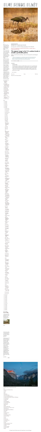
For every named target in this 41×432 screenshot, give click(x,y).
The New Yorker (6, 427)
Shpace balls (6, 237)
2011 (5, 305)
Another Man (6, 224)
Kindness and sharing (6, 222)
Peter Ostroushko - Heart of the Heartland (7, 263)
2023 (5, 105)
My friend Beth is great (7, 163)
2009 (5, 308)
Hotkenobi (6, 277)
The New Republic (6, 426)
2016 (5, 299)
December (6, 108)
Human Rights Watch (7, 402)
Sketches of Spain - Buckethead (7, 135)
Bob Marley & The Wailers (7, 287)
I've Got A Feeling (6, 275)
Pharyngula (5, 410)
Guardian (5, 400)
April (6, 118)
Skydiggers (6, 120)
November (6, 109)
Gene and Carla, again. (7, 267)
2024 (5, 103)
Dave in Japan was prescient (7, 209)
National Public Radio (7, 406)
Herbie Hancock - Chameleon (7, 197)
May (5, 117)
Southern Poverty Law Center (8, 423)
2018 (5, 297)
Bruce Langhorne (6, 139)
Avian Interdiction (7, 175)
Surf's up (6, 223)
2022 (5, 106)
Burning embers (6, 89)
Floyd (5, 258)
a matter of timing (6, 86)
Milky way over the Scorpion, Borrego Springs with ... (7, 132)
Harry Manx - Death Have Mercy (7, 214)
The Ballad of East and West (7, 273)
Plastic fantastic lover (6, 95)
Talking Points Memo (7, 424)
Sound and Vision (6, 271)
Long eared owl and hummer (7, 269)
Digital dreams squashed (7, 247)
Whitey (6, 229)
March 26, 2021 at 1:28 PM (15, 70)
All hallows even (6, 87)
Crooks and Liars (6, 398)
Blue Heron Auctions (6, 244)
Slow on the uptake (6, 141)
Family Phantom (6, 90)
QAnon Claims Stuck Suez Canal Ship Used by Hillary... (7, 191)
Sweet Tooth (6, 265)
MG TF (6, 233)
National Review (6, 408)
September (6, 112)
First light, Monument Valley (6, 251)
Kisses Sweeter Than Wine (7, 228)
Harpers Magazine (6, 401)
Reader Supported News (7, 414)
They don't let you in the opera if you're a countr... (7, 144)
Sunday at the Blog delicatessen (6, 97)
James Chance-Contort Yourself (7, 232)
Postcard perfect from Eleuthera (7, 195)
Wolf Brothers (7, 193)
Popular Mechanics (6, 412)
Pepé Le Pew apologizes (6, 158)
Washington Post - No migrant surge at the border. (7, 179)
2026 (5, 101)
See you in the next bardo (7, 226)
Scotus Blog (5, 421)
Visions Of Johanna (6, 207)
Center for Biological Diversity (8, 396)
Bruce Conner (7, 245)
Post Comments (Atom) (18, 75)
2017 (5, 298)
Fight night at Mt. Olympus (6, 94)
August (6, 113)
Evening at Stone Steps (7, 216)
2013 (5, 303)
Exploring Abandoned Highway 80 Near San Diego (7, 219)
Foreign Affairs (6, 399)
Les (5, 130)
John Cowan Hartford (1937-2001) (7, 183)
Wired (5, 428)
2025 (5, 102)
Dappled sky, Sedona (6, 199)
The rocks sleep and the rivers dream (7, 171)
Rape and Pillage (5, 312)
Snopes (5, 422)
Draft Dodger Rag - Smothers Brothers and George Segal (7, 203)
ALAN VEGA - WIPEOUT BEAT (7, 236)
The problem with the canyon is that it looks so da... (7, 148)
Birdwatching (6, 88)
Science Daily (6, 419)
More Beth (6, 127)
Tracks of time (7, 254)
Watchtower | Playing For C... (7, 256)
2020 (5, 294)
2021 (5, 107)
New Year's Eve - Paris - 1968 (7, 290)
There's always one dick (7, 201)
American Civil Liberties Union (8, 389)
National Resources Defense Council (9, 407)
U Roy (6, 284)
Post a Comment (14, 72)
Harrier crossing (7, 181)
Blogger (30, 430)
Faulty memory (7, 152)
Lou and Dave (7, 253)
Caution (6, 276)
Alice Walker (6, 173)
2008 (5, 309)
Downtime (6, 126)
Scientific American (6, 420)
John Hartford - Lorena (7, 177)
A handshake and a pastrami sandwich (6, 85)
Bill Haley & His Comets (7, 188)
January (6, 293)
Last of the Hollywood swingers (5, 82)
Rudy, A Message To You (7, 239)
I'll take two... (6, 285)
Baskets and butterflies (6, 186)
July (5, 114)
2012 (5, 304)
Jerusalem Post (6, 403)
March (6, 119)
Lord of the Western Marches (6, 92)
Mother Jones (6, 404)
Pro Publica (5, 413)
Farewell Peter (7, 281)
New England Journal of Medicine (8, 409)
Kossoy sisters (7, 151)
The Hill (5, 425)
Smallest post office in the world (7, 166)
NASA (5, 405)
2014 (5, 302)
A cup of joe (5, 83)
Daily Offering (7, 278)
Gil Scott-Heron (7, 153)
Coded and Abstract (6, 160)
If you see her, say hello (7, 280)
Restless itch (6, 288)
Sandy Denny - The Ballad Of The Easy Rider (7, 168)
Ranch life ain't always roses (7, 211)
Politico (5, 411)
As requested (6, 146)
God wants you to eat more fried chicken (7, 260)
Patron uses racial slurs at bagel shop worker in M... (7, 155)
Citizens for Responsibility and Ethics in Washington (11, 397)
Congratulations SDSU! (7, 249)
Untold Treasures (6, 98)
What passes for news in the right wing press (7, 124)
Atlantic (5, 390)
